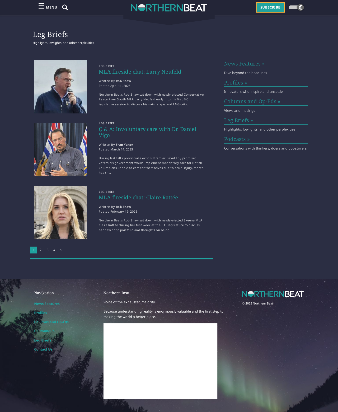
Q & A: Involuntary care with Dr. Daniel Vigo (147, 132)
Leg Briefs (42, 340)
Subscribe (270, 7)
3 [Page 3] (47, 250)
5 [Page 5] (61, 250)
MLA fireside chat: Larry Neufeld (140, 71)
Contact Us (43, 349)
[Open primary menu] (47, 7)
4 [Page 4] (54, 250)
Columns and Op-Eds (51, 322)
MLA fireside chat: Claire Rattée (138, 197)
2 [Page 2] (41, 250)
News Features (47, 303)
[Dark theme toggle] (296, 7)
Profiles (40, 312)
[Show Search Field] (65, 7)
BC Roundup (44, 331)
